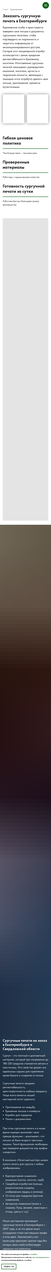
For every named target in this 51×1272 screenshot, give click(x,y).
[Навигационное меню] (45, 5)
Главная (5, 9)
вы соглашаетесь (40, 1257)
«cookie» (33, 1254)
